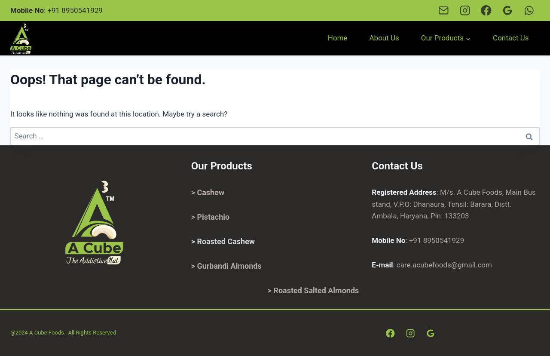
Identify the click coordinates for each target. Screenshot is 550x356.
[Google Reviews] (507, 10)
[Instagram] (464, 10)
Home (338, 38)
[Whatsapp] (529, 10)
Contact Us (511, 38)
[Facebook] (486, 10)
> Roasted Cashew (223, 241)
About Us (384, 38)
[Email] (443, 10)
